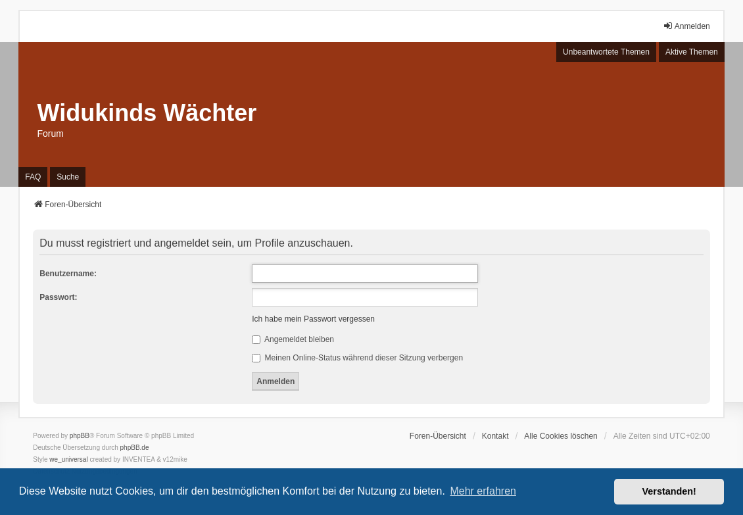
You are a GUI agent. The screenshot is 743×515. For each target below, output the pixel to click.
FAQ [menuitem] (33, 177)
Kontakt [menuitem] (495, 436)
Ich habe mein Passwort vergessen (313, 319)
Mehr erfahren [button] (483, 491)
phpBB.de (134, 447)
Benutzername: (68, 273)
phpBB (79, 435)
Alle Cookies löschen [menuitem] (560, 436)
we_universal (68, 459)
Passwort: (58, 297)
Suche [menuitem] (68, 177)
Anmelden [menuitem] (686, 26)
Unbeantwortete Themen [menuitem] (606, 52)
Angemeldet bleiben (293, 339)
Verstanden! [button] (669, 491)
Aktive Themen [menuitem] (691, 52)
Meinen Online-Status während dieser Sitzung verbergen (357, 357)
